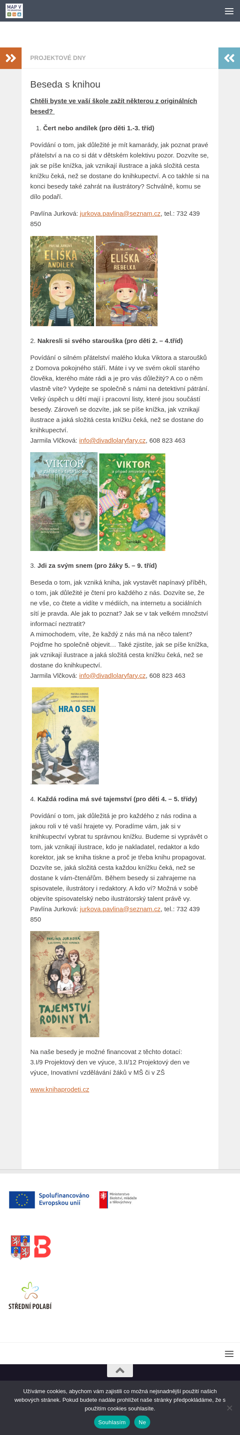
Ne (142, 1422)
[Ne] (229, 1408)
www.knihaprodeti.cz (59, 1089)
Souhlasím (112, 1422)
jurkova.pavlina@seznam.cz (120, 213)
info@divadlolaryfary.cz (112, 440)
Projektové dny (58, 57)
